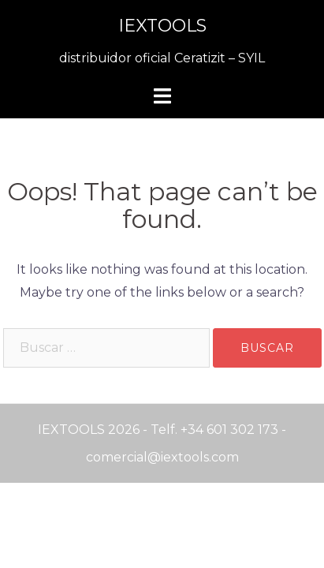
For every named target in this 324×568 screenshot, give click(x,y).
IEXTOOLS (162, 25)
